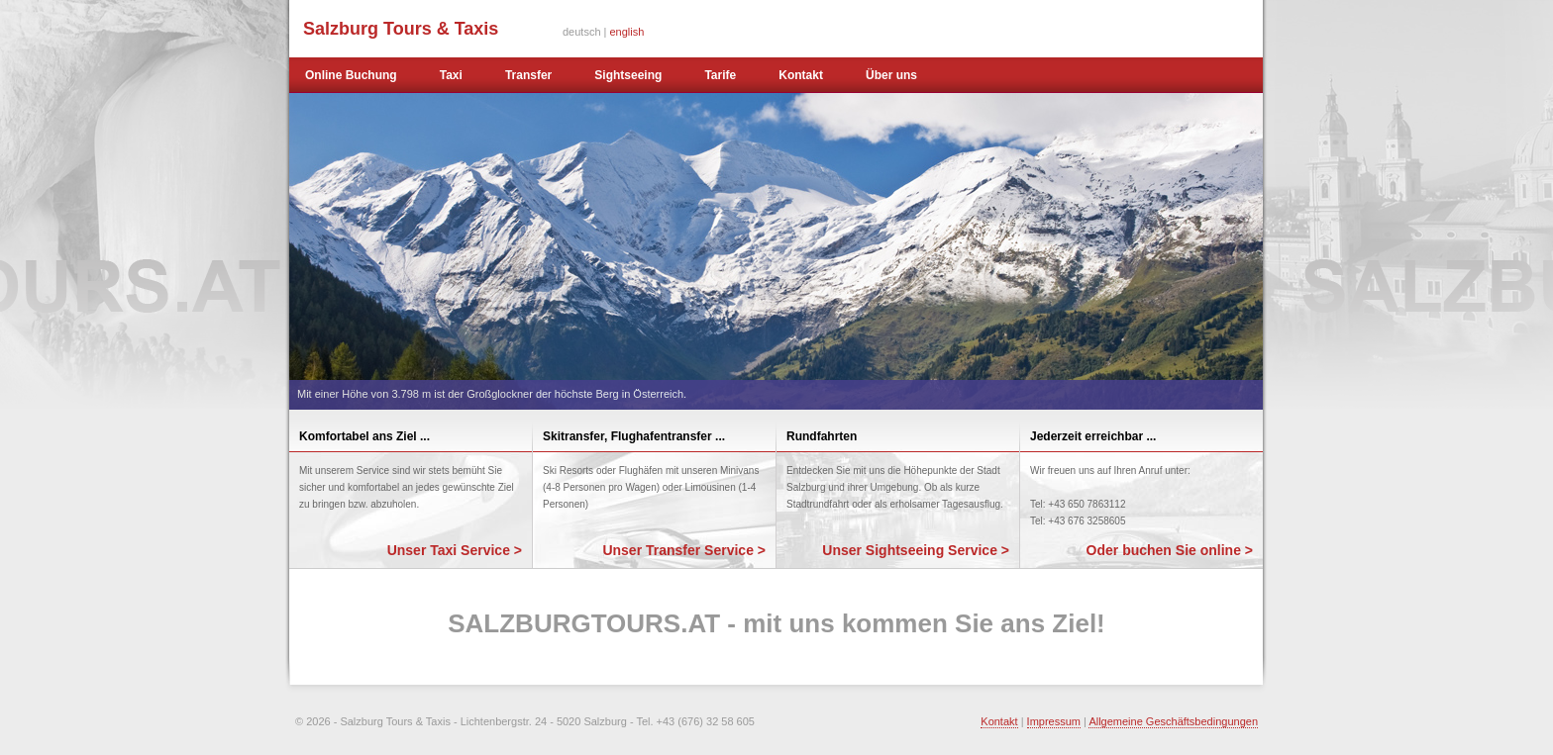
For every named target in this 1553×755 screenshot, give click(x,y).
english (627, 32)
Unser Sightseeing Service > (915, 550)
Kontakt (800, 75)
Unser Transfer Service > (684, 550)
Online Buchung (351, 75)
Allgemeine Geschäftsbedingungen (1173, 721)
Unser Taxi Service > (454, 550)
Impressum (1054, 721)
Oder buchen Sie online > (1170, 550)
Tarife (720, 75)
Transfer (528, 75)
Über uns (891, 75)
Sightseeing (628, 75)
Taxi (451, 75)
